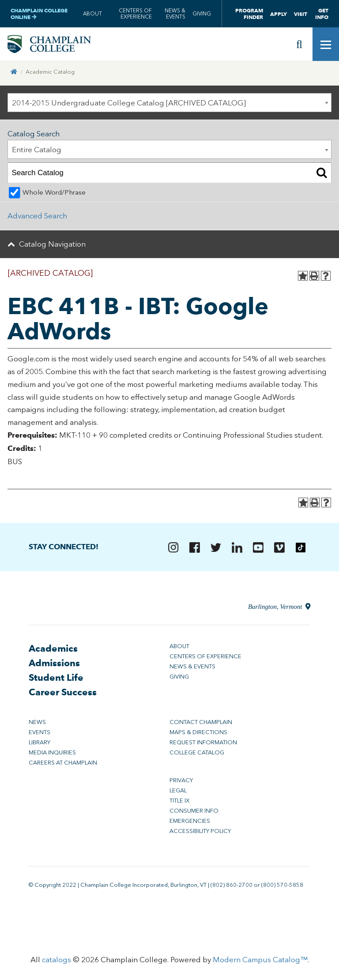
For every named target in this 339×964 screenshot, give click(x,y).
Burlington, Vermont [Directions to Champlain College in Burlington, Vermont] (279, 606)
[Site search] (299, 44)
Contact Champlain (201, 722)
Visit (300, 14)
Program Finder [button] (249, 13)
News (37, 722)
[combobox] (169, 102)
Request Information (203, 742)
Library (39, 742)
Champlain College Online (39, 13)
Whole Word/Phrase (54, 192)
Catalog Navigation (52, 244)
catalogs (56, 959)
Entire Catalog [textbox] (36, 149)
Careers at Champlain (63, 762)
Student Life (56, 677)
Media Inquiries (52, 752)
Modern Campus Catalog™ (260, 959)
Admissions (54, 662)
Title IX (179, 800)
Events (39, 732)
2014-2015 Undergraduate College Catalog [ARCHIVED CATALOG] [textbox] (129, 102)
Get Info (321, 13)
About (92, 14)
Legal (178, 790)
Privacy (181, 780)
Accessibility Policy (200, 831)
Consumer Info (194, 810)
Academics (53, 648)
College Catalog (197, 752)
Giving (201, 14)
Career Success (63, 692)
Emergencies (190, 821)
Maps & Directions (198, 732)
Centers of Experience (135, 14)
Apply (278, 14)
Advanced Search (37, 215)
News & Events (175, 14)
